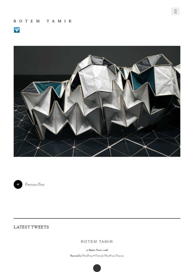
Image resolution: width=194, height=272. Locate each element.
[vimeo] (17, 30)
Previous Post (29, 185)
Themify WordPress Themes (109, 256)
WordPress (87, 256)
